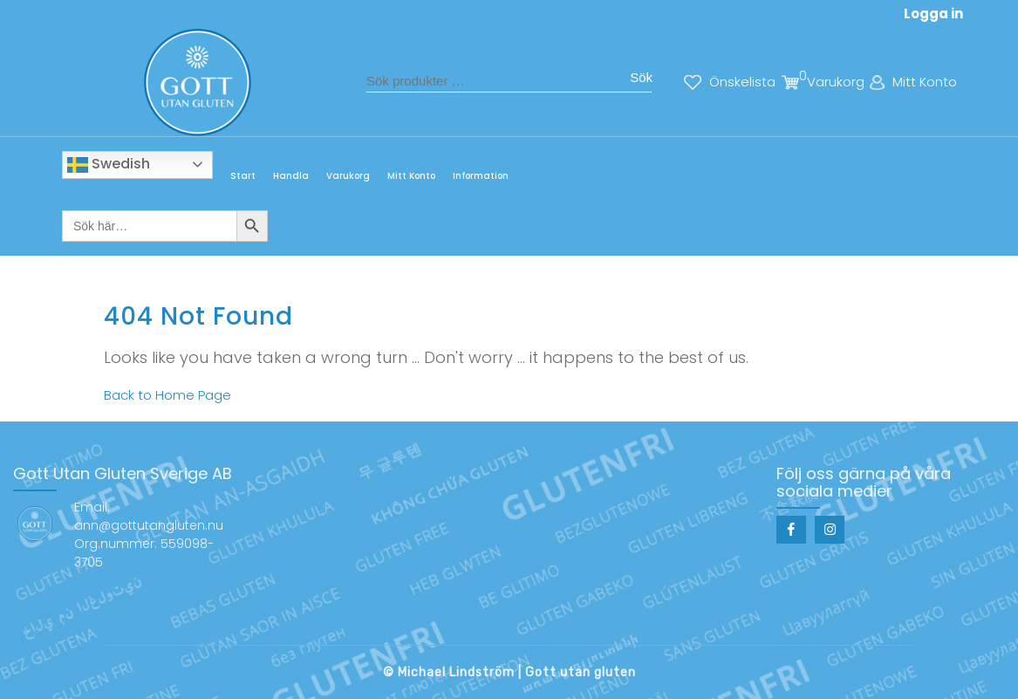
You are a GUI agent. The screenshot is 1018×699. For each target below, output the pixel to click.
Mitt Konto (411, 175)
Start (243, 175)
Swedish (108, 164)
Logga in (933, 13)
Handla (291, 175)
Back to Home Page (167, 395)
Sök (641, 77)
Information (481, 175)
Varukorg (348, 175)
